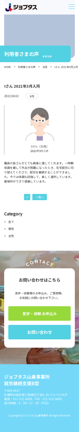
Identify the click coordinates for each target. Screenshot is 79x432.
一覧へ (39, 197)
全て (11, 222)
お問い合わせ (39, 332)
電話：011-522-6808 (18, 399)
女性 (31, 96)
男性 (11, 229)
